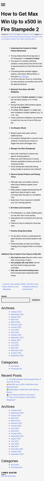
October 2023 (16, 335)
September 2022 (17, 356)
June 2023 (15, 345)
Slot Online (30, 34)
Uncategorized (16, 369)
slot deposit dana (17, 37)
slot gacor (27, 37)
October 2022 (16, 353)
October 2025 (16, 312)
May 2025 (14, 320)
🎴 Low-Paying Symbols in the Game (20, 395)
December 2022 (17, 350)
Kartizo (21, 34)
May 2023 (14, 348)
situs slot (8, 37)
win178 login (24, 76)
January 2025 (16, 327)
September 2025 (17, 314)
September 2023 (17, 338)
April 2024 (15, 332)
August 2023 (16, 340)
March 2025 (15, 322)
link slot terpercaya (8, 476)
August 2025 (16, 317)
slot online (20, 39)
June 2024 (15, 330)
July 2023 (14, 343)
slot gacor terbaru (10, 39)
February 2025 (16, 325)
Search (4, 296)
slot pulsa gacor (29, 39)
